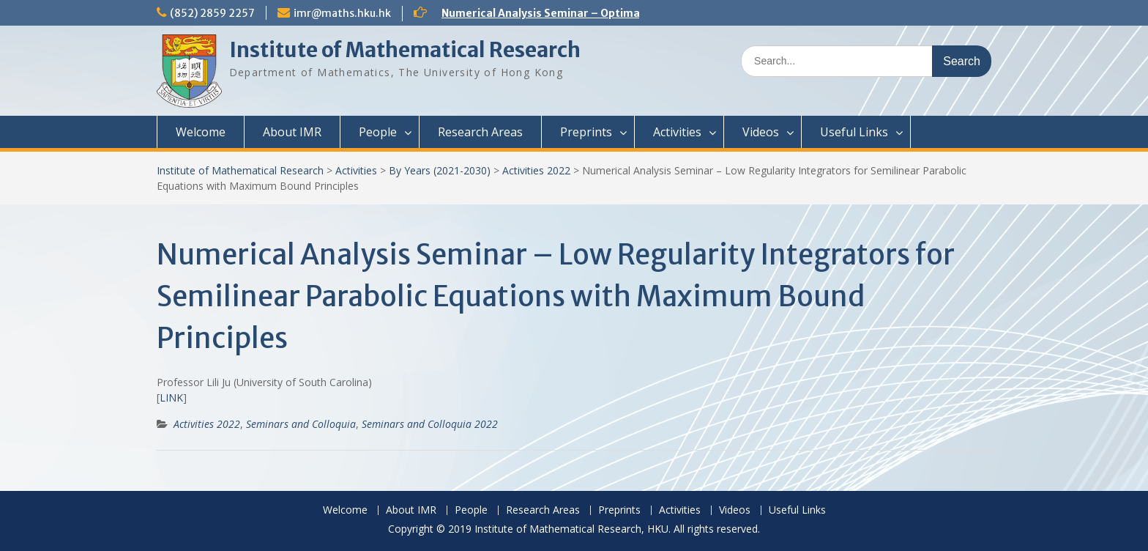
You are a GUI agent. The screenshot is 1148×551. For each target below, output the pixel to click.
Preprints (586, 132)
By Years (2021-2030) (440, 170)
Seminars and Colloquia (301, 424)
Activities (677, 132)
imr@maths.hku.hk (342, 13)
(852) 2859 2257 (212, 13)
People (378, 132)
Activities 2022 (536, 170)
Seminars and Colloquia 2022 (430, 424)
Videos (760, 132)
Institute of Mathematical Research (405, 50)
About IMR (292, 132)
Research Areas (480, 132)
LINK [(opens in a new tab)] (171, 397)
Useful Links (854, 132)
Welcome (200, 132)
